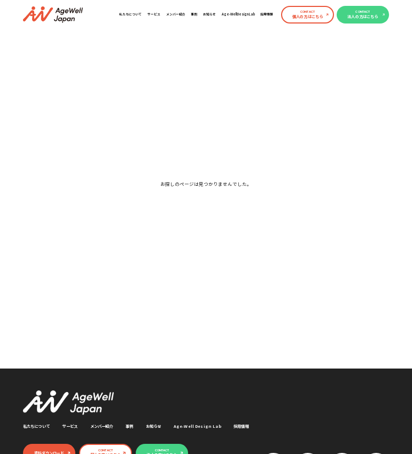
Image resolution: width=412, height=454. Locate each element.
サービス (153, 14)
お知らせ (209, 14)
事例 (194, 14)
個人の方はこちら (307, 14)
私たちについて (130, 14)
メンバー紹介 (175, 14)
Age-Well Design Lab (238, 14)
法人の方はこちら (362, 14)
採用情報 (266, 14)
